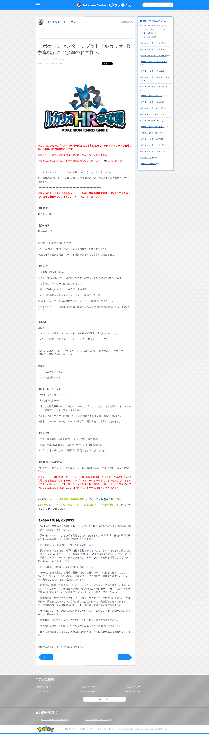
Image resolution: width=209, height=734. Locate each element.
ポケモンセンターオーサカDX (153, 127)
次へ (125, 657)
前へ (46, 657)
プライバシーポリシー (106, 729)
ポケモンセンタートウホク (151, 49)
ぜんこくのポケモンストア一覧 (97, 720)
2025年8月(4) (87, 687)
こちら (99, 499)
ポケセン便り (147, 37)
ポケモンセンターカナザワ (151, 108)
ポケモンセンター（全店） (151, 25)
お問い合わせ (69, 729)
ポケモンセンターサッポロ (151, 43)
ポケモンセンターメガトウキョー (154, 62)
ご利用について (86, 729)
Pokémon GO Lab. (148, 164)
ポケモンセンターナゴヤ (150, 102)
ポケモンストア (147, 158)
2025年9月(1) (42, 687)
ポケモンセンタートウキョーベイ (154, 86)
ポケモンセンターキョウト (151, 114)
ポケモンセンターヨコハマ (151, 96)
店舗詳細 (126, 22)
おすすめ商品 (147, 33)
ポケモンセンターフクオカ (151, 145)
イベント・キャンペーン (151, 29)
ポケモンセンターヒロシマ (151, 133)
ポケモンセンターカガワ (150, 139)
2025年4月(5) (132, 691)
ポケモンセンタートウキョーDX (153, 56)
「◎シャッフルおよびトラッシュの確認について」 (64, 554)
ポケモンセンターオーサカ (151, 121)
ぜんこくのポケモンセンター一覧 (54, 720)
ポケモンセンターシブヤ (61, 22)
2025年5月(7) (87, 691)
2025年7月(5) (132, 687)
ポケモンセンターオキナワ (151, 151)
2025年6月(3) (42, 691)
